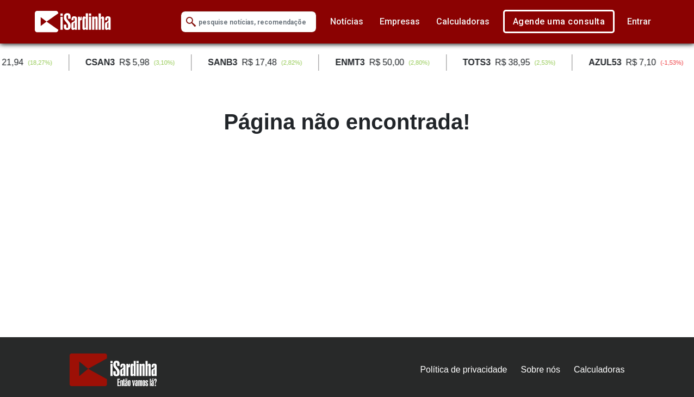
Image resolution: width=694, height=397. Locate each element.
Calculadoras (462, 21)
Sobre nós (541, 369)
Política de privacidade (463, 369)
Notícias (346, 21)
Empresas (400, 21)
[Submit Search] (191, 22)
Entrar (639, 21)
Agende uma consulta (559, 21)
